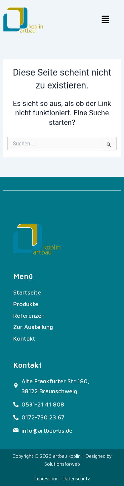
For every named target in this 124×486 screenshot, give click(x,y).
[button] (105, 20)
